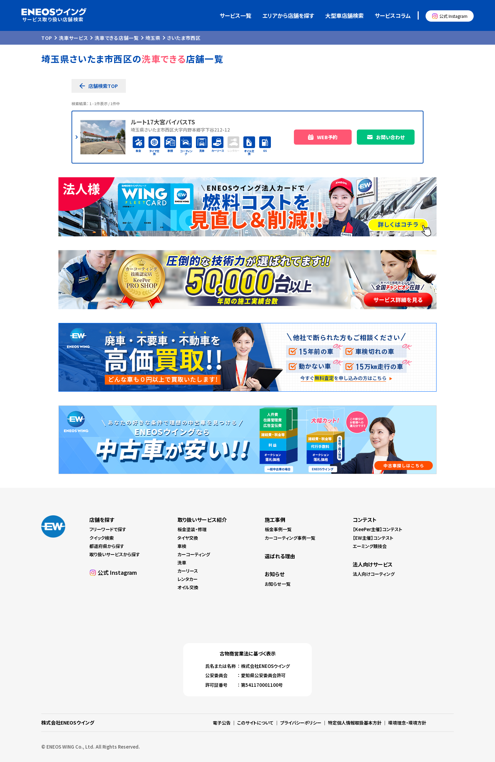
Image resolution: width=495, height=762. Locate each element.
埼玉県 (153, 37)
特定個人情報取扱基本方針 (355, 722)
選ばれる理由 (280, 556)
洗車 (181, 562)
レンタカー (187, 579)
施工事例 (275, 519)
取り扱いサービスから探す (114, 554)
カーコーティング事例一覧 (290, 538)
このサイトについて (255, 722)
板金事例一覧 (278, 529)
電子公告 (222, 722)
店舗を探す (101, 519)
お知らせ (274, 574)
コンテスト (365, 519)
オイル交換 (187, 587)
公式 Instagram (453, 16)
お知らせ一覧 (277, 584)
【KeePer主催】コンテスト (377, 529)
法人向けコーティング (374, 574)
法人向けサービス (373, 564)
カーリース (187, 571)
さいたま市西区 (184, 37)
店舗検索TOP (103, 85)
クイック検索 (101, 538)
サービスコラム (393, 15)
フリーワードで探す (107, 529)
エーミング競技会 (370, 546)
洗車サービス (73, 37)
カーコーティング (193, 554)
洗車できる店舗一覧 (117, 37)
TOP (46, 37)
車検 (181, 546)
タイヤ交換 (187, 538)
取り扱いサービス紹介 (202, 519)
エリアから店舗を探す (288, 15)
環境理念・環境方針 (407, 722)
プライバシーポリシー (300, 722)
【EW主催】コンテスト (373, 538)
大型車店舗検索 (344, 15)
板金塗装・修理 (192, 529)
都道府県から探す (106, 546)
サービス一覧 (235, 15)
